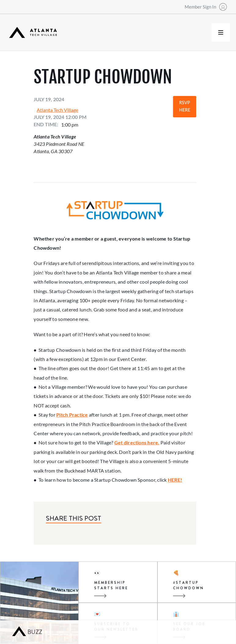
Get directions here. (137, 442)
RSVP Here (184, 106)
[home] (33, 32)
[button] (221, 32)
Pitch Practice (72, 415)
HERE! (175, 480)
